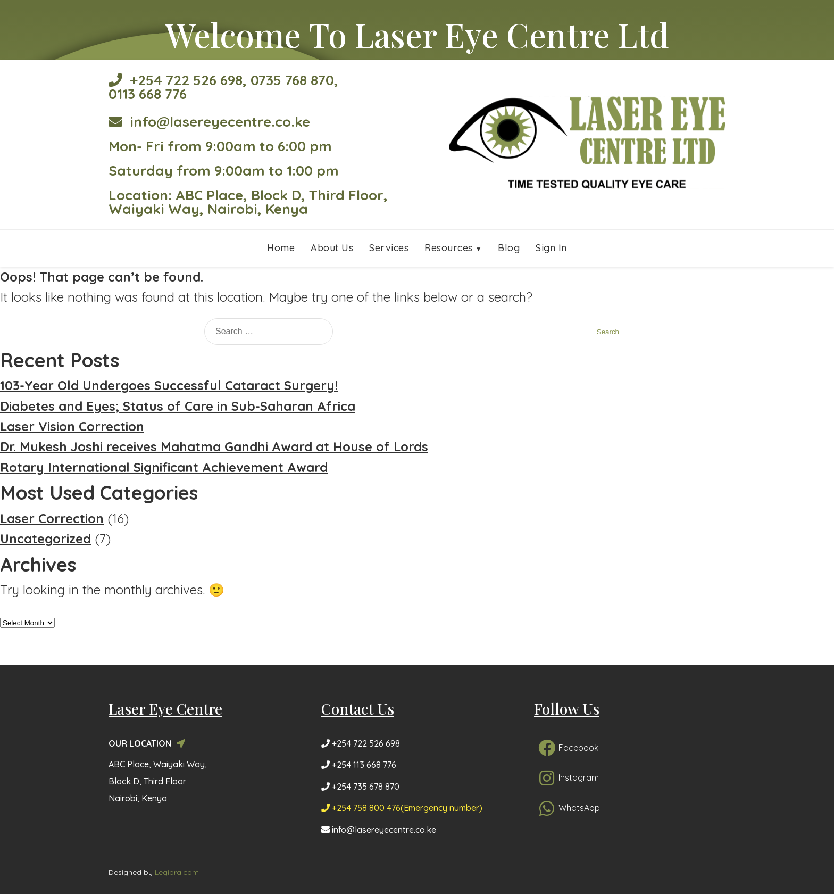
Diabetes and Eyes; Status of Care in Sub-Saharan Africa (177, 406)
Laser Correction (52, 518)
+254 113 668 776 (358, 764)
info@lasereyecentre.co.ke (209, 121)
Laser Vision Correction (72, 426)
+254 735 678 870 (360, 786)
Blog (509, 248)
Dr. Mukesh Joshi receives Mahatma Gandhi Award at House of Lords (214, 446)
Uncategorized (45, 539)
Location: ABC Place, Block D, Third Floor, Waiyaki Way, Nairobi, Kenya (248, 202)
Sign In (551, 248)
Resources (448, 248)
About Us (332, 248)
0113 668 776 (148, 94)
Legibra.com (177, 872)
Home (281, 248)
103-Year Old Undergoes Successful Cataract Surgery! (169, 385)
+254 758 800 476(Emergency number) (401, 807)
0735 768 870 (292, 80)
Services (388, 248)
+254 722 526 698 (176, 80)
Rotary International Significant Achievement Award (164, 467)
